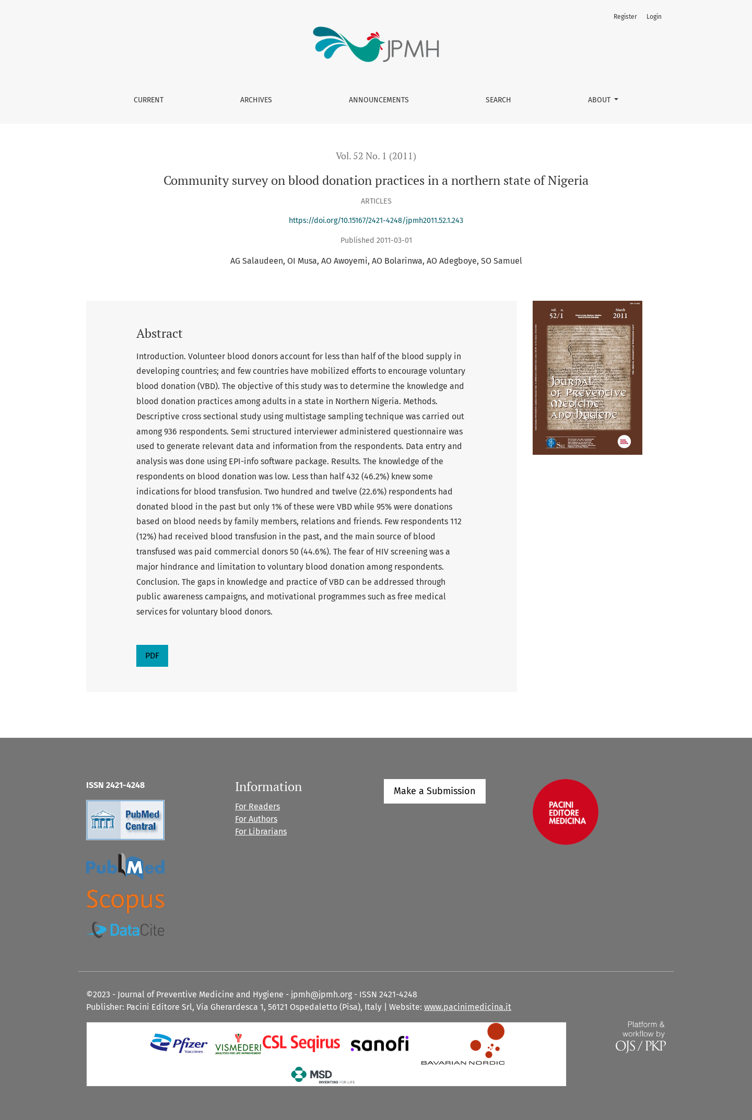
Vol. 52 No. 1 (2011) (376, 156)
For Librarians (261, 831)
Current (148, 100)
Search (498, 100)
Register (625, 16)
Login (654, 16)
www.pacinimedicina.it (467, 1007)
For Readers (257, 806)
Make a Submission (435, 791)
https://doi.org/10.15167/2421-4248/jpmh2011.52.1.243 (376, 220)
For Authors (256, 819)
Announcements (379, 100)
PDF (152, 656)
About (600, 100)
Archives (256, 100)
